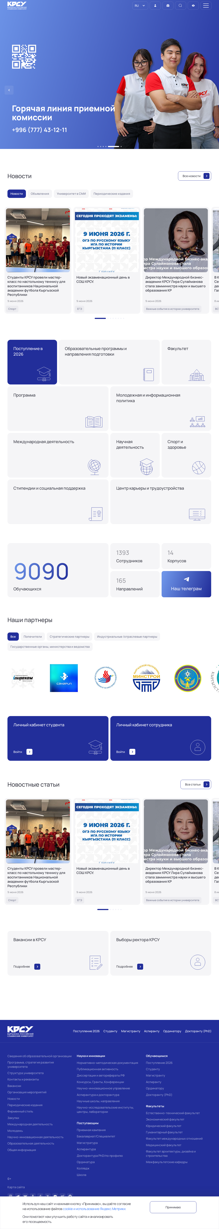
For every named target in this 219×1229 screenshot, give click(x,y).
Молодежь (15, 1131)
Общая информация (21, 1150)
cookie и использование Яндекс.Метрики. (94, 1208)
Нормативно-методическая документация (107, 1063)
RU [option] (136, 6)
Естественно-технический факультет (173, 1113)
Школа (81, 1175)
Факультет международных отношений (174, 1138)
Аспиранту (153, 1082)
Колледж (83, 1168)
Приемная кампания (91, 1130)
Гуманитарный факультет (164, 1132)
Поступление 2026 (159, 1063)
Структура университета (25, 1073)
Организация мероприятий (26, 1092)
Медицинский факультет (163, 1145)
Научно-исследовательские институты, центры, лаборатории (105, 1109)
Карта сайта (16, 1187)
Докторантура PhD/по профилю (100, 1156)
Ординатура (86, 1162)
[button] (98, 146)
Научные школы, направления (98, 1101)
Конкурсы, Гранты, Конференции (100, 1082)
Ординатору (155, 1088)
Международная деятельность (30, 1124)
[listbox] (140, 5)
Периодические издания (24, 1105)
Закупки (13, 1118)
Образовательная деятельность (30, 1143)
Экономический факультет (165, 1119)
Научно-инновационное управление (103, 1088)
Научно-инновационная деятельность (35, 1137)
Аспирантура (86, 1149)
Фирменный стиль (20, 1111)
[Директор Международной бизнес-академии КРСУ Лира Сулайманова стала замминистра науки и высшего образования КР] (175, 260)
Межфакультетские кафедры (167, 1162)
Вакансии (14, 1086)
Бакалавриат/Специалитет (96, 1136)
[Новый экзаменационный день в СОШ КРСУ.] (106, 260)
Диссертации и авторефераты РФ (101, 1075)
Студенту (153, 1069)
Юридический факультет (163, 1126)
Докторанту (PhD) (159, 1095)
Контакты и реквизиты (23, 1079)
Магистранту (155, 1075)
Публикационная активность (97, 1069)
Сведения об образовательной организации (39, 1056)
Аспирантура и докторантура (98, 1095)
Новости (13, 1099)
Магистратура (87, 1143)
